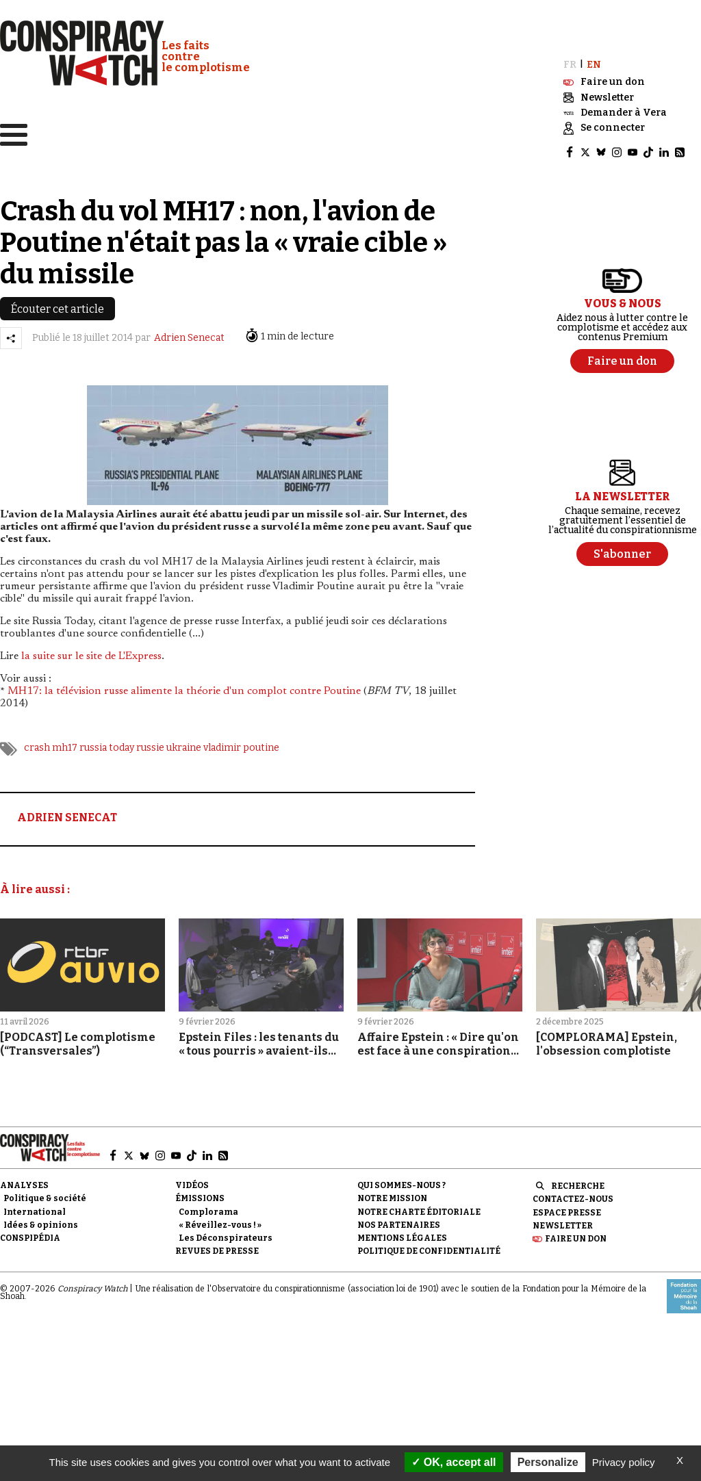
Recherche (577, 1182)
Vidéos (192, 1182)
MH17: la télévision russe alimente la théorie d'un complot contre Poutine (184, 687)
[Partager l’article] (11, 334)
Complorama (208, 1208)
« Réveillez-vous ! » (220, 1221)
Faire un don (576, 1234)
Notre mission (392, 1195)
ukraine (183, 744)
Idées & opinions (40, 1221)
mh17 (64, 744)
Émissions (200, 1195)
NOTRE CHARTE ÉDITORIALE (419, 1208)
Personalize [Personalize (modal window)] (548, 1462)
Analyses (24, 1182)
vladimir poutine (241, 744)
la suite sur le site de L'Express (91, 652)
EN (594, 60)
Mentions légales (402, 1234)
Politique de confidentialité (428, 1247)
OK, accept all (453, 1462)
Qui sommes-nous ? (401, 1182)
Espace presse (567, 1208)
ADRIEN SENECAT (67, 814)
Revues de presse (217, 1247)
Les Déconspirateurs (225, 1234)
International (34, 1208)
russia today (106, 744)
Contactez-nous (573, 1195)
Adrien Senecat (189, 334)
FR (569, 60)
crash (37, 744)
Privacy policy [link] (623, 1462)
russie (150, 744)
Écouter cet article (57, 304)
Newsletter (563, 1221)
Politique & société (44, 1195)
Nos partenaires (398, 1221)
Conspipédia (30, 1234)
